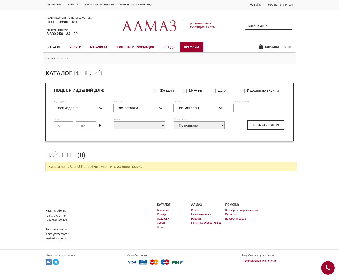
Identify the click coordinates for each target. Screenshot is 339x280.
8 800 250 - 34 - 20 (62, 34)
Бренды (169, 47)
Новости (196, 218)
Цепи (160, 227)
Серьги (161, 222)
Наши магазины (201, 214)
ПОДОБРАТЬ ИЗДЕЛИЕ (266, 124)
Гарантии (231, 214)
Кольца (161, 214)
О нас (194, 210)
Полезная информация (134, 47)
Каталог (54, 47)
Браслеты (163, 210)
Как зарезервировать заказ (242, 210)
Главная (50, 58)
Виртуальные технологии (260, 260)
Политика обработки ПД (206, 222)
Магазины (98, 47)
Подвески (163, 218)
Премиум (191, 47)
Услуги (75, 47)
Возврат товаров (235, 218)
